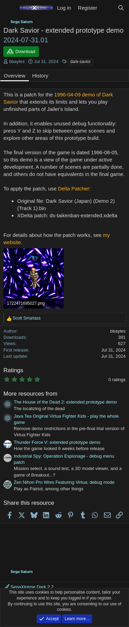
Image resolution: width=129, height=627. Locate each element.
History (40, 76)
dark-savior (80, 61)
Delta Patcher (73, 188)
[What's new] (107, 7)
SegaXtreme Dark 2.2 (29, 586)
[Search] (121, 7)
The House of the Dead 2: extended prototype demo (65, 402)
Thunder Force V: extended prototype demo (57, 442)
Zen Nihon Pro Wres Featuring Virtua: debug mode (64, 482)
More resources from (30, 393)
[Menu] (9, 8)
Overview (14, 76)
